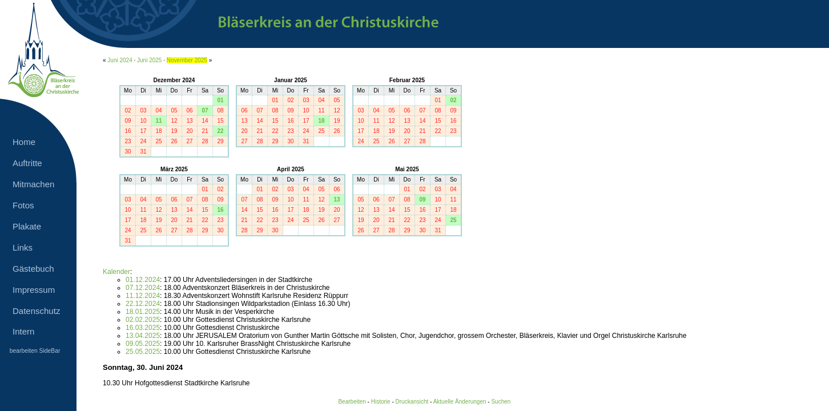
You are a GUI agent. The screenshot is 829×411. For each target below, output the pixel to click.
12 (174, 121)
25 (158, 141)
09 (127, 121)
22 (220, 131)
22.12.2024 (143, 304)
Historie (381, 401)
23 (127, 141)
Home (24, 142)
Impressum (34, 290)
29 (220, 141)
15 (220, 121)
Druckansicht (412, 401)
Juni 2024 (119, 60)
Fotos (23, 205)
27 (189, 141)
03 (143, 110)
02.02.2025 (143, 320)
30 (127, 151)
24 (143, 141)
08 (220, 110)
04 (158, 110)
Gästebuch (33, 268)
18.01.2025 (143, 312)
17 (143, 131)
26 (174, 141)
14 (205, 121)
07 (205, 110)
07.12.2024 (143, 288)
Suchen (500, 401)
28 (205, 141)
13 (189, 121)
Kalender (116, 272)
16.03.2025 (143, 328)
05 (174, 110)
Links (23, 247)
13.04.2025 (143, 336)
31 (143, 151)
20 (189, 131)
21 (205, 131)
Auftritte (27, 163)
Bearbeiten (351, 401)
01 (220, 100)
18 (158, 131)
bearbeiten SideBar (35, 351)
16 (127, 131)
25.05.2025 (143, 352)
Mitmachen (33, 184)
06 (189, 110)
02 (127, 110)
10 (143, 121)
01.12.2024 (143, 280)
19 (174, 131)
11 (158, 121)
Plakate (27, 226)
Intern (23, 331)
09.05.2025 (143, 344)
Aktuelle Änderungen (459, 401)
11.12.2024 (143, 296)
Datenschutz (36, 311)
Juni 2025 (149, 60)
